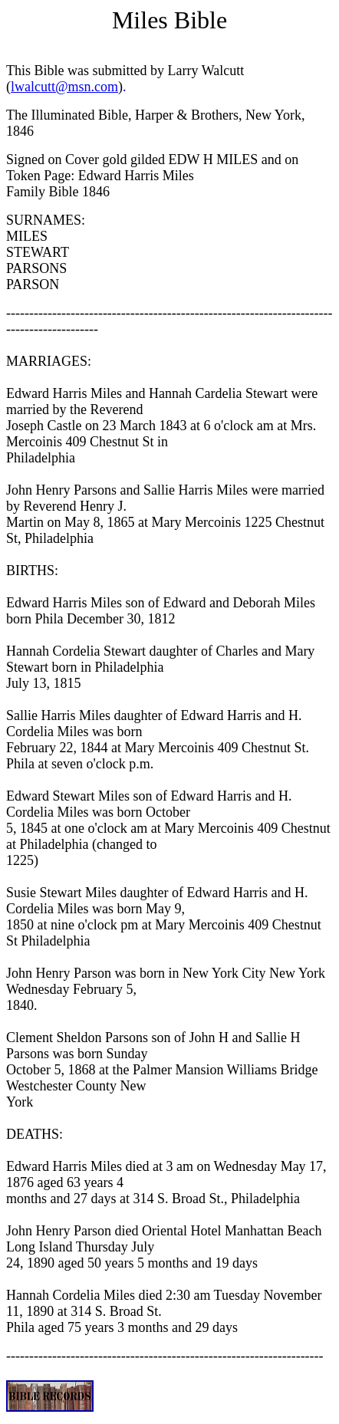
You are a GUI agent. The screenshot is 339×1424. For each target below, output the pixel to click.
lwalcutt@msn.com (64, 86)
